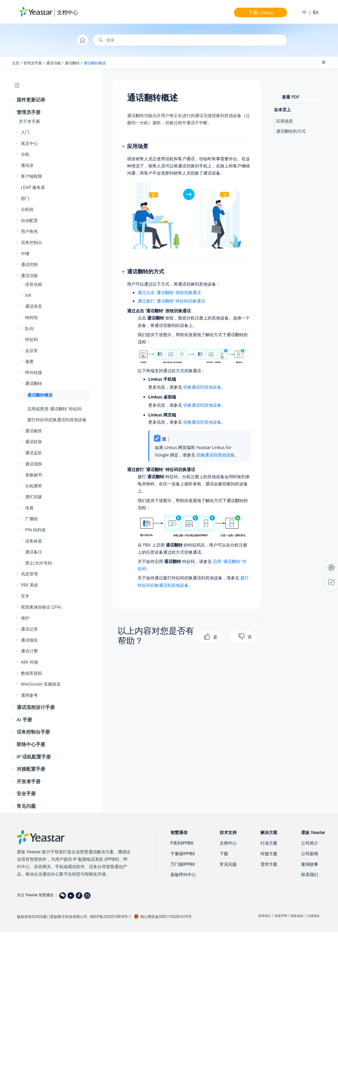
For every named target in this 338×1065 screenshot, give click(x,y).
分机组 (27, 209)
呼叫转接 (33, 372)
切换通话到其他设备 (202, 387)
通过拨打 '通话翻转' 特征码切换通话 (171, 301)
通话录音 (33, 306)
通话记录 (29, 629)
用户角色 (29, 231)
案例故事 (309, 864)
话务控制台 (31, 242)
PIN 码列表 (35, 530)
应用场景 (284, 121)
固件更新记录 (31, 99)
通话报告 (29, 640)
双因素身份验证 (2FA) (41, 607)
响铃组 (31, 317)
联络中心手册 (31, 744)
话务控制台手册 (33, 732)
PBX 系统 (29, 585)
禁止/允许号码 (38, 563)
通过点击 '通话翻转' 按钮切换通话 (169, 292)
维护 (25, 618)
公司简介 (309, 843)
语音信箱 (33, 284)
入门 (25, 132)
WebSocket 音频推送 (41, 684)
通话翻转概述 (95, 62)
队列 (29, 328)
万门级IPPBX (182, 864)
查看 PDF (290, 97)
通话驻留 (33, 442)
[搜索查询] (190, 40)
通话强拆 (33, 464)
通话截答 (33, 431)
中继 (25, 253)
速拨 (29, 361)
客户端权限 (31, 176)
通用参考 (29, 695)
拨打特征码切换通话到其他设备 (57, 420)
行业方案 (268, 843)
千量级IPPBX (182, 853)
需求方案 (268, 864)
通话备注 (33, 552)
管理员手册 (32, 62)
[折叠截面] (324, 62)
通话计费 (29, 651)
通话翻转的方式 (291, 131)
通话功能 (53, 62)
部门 (25, 198)
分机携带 (33, 486)
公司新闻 (309, 853)
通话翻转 (72, 62)
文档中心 (67, 12)
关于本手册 (29, 121)
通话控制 (29, 264)
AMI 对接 (29, 662)
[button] (13, 100)
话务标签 (33, 541)
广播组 (31, 519)
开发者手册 (28, 781)
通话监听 (33, 453)
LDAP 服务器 (33, 187)
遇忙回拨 (33, 497)
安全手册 (26, 793)
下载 (224, 853)
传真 (29, 508)
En (315, 12)
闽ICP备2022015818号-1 (110, 917)
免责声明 (280, 916)
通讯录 (27, 165)
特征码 (31, 339)
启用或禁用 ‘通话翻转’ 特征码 (54, 409)
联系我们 (309, 874)
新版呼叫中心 (183, 874)
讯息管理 (29, 574)
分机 (25, 154)
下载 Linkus (260, 12)
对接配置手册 (31, 769)
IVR (28, 295)
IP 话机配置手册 (34, 756)
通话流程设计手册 (36, 707)
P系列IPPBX (181, 843)
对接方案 (268, 853)
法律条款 (313, 916)
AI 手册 (24, 719)
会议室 (31, 350)
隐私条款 (297, 916)
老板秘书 (33, 475)
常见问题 (26, 806)
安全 (25, 596)
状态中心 (29, 143)
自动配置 (29, 220)
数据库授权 (31, 673)
